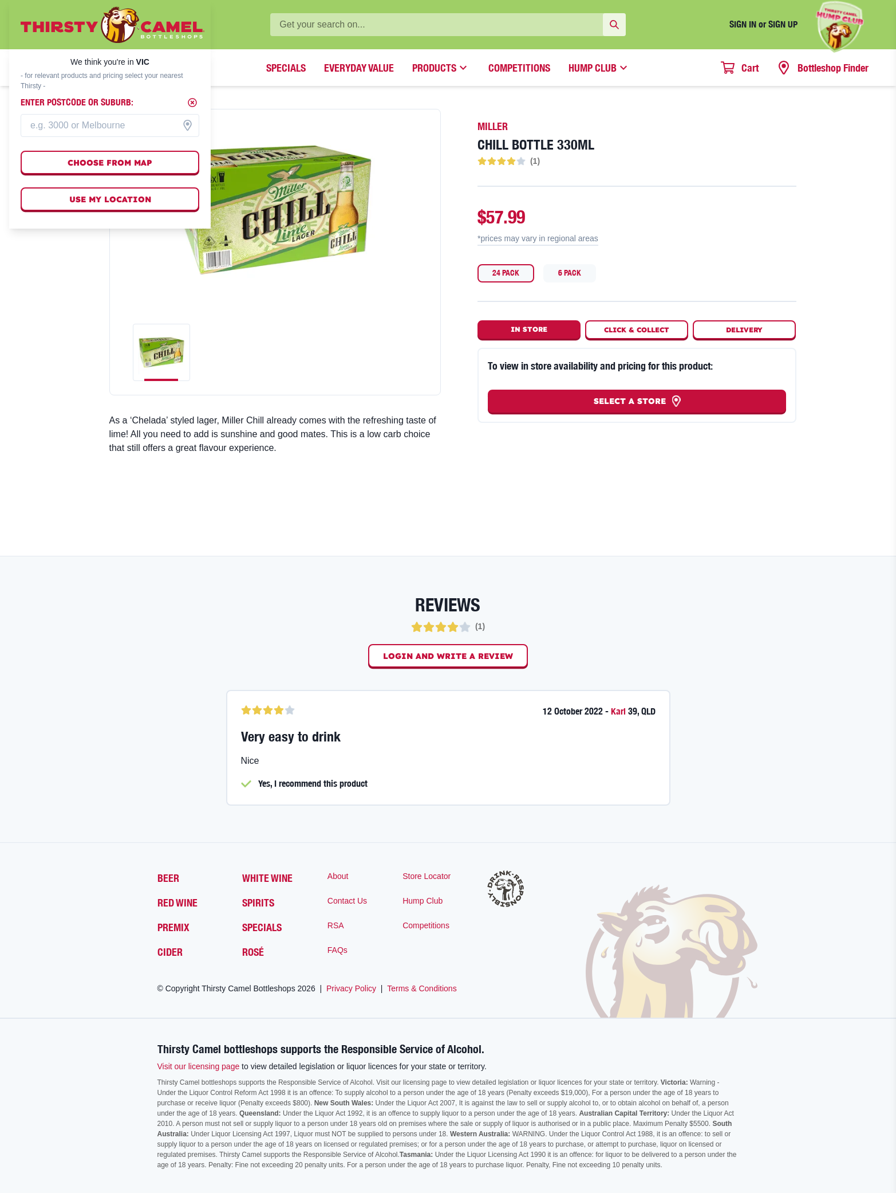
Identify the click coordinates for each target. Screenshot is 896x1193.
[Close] (192, 102)
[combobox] (110, 125)
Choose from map (110, 163)
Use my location (110, 199)
